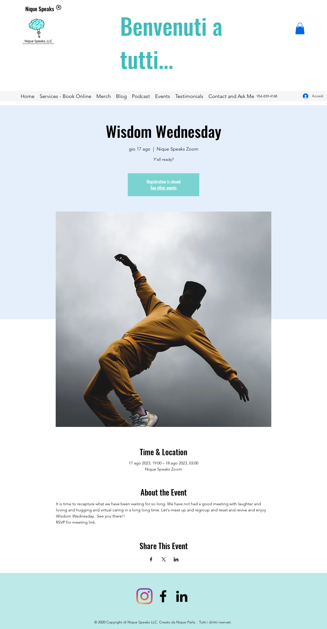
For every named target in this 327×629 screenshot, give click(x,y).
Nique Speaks (39, 9)
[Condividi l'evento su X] (163, 559)
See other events (163, 188)
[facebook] (163, 596)
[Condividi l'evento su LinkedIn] (176, 559)
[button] (300, 28)
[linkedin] (182, 596)
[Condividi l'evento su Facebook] (151, 559)
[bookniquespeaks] (144, 596)
